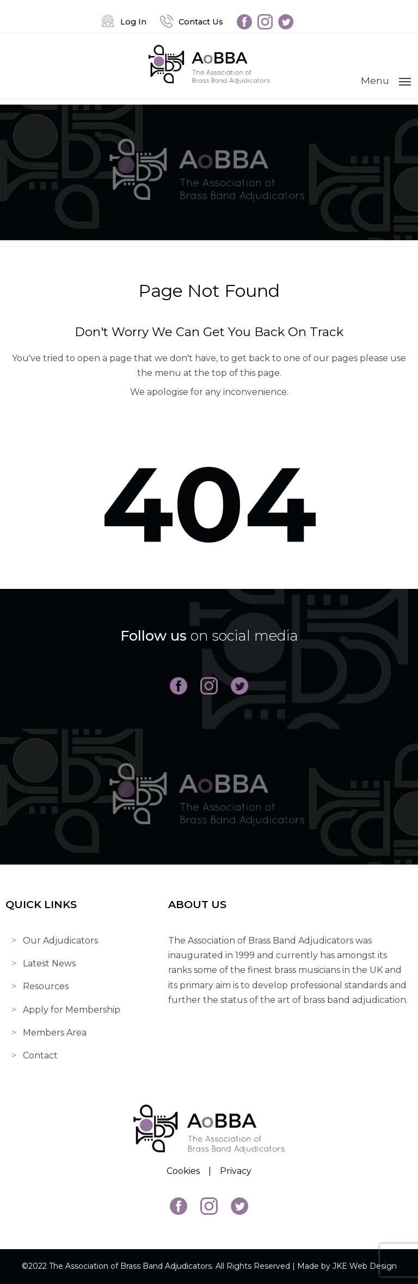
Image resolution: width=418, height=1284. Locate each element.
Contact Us (191, 22)
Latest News (49, 963)
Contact (40, 1055)
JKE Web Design (365, 1266)
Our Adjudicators (60, 940)
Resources (46, 986)
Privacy (235, 1171)
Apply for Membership (71, 1010)
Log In (124, 22)
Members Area (55, 1032)
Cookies (183, 1171)
